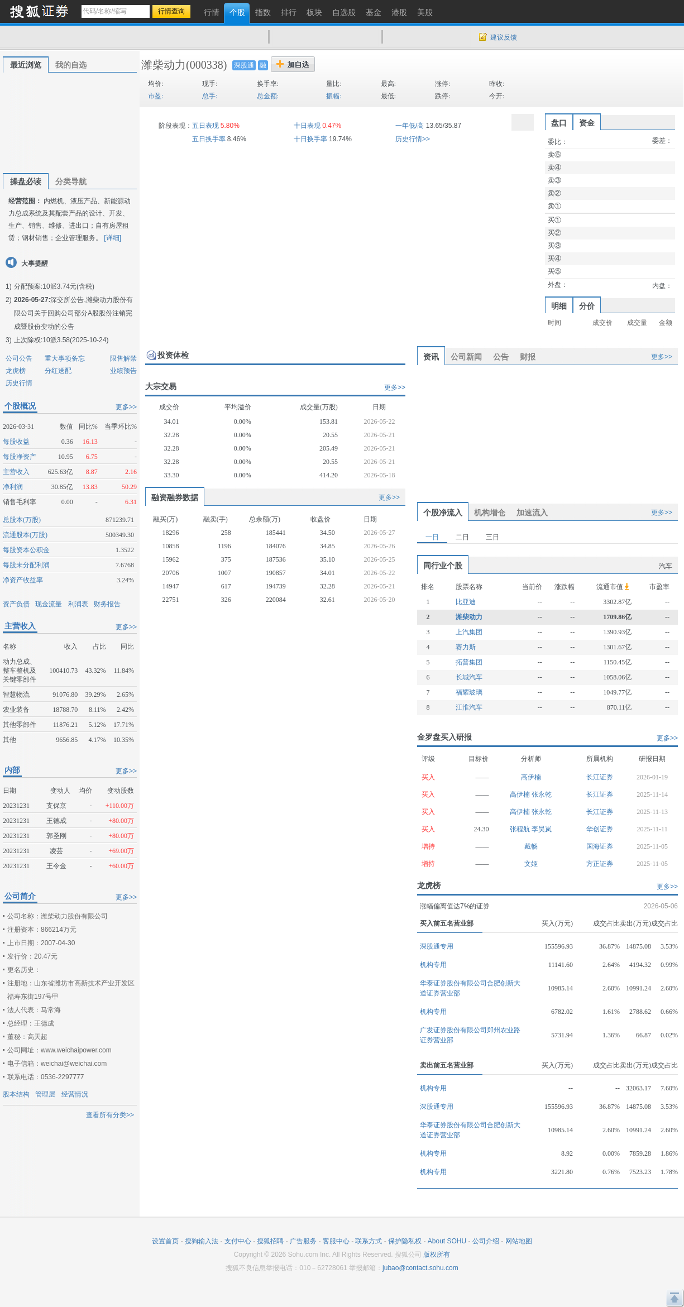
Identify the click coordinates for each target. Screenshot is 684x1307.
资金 (587, 122)
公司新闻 (466, 356)
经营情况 (74, 1094)
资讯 (431, 356)
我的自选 (71, 64)
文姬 (531, 864)
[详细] (112, 238)
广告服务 (303, 1241)
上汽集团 (469, 632)
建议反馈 (503, 37)
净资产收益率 (23, 580)
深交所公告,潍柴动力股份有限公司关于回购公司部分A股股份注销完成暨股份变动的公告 (73, 313)
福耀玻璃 (469, 692)
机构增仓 (489, 512)
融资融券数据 (174, 497)
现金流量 (48, 604)
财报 (527, 356)
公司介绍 (485, 1241)
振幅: (333, 96)
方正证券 (599, 864)
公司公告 (19, 358)
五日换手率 (209, 139)
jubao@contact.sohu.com (420, 1268)
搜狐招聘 (270, 1241)
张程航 (521, 829)
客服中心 (336, 1241)
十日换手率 (310, 139)
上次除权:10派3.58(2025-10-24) (61, 340)
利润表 (78, 604)
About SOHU (447, 1241)
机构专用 (433, 965)
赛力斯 (466, 647)
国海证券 (599, 846)
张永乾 (542, 794)
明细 (559, 305)
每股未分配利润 (26, 565)
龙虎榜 (16, 371)
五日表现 (205, 126)
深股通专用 (436, 946)
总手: (209, 96)
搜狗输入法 (201, 1241)
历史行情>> (412, 139)
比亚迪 (466, 602)
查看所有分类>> (110, 1115)
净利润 (13, 487)
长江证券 (599, 777)
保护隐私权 (405, 1241)
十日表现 (307, 126)
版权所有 (436, 1254)
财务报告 (107, 604)
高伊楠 (531, 777)
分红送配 (58, 371)
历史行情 (19, 383)
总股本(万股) (22, 520)
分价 (587, 305)
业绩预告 (123, 371)
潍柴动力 (163, 65)
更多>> (126, 407)
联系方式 (368, 1241)
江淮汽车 (469, 707)
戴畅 (531, 846)
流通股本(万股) (25, 535)
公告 (501, 356)
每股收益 (16, 442)
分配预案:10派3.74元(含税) (54, 286)
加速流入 (532, 512)
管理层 (45, 1094)
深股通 (244, 65)
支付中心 (237, 1241)
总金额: (268, 96)
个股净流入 (442, 512)
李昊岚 (542, 829)
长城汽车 (469, 677)
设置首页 (165, 1241)
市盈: (155, 96)
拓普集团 (469, 662)
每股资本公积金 (26, 550)
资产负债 (16, 604)
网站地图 (518, 1241)
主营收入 (16, 472)
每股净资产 (19, 457)
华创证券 (599, 829)
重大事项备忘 (65, 358)
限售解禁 (123, 358)
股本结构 (16, 1094)
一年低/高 (409, 126)
